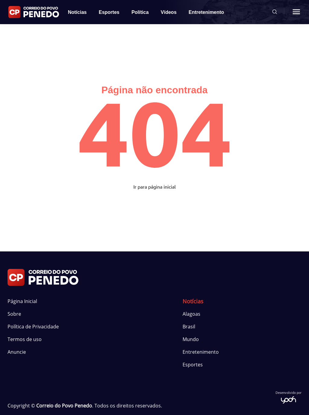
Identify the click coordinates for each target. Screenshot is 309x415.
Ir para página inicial (154, 187)
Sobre (14, 314)
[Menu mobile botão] (296, 12)
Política (140, 12)
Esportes (109, 12)
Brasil (189, 326)
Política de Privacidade (33, 326)
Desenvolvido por (288, 397)
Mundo (191, 339)
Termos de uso (25, 339)
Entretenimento (206, 12)
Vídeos (169, 12)
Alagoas (191, 314)
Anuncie (17, 352)
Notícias (77, 12)
